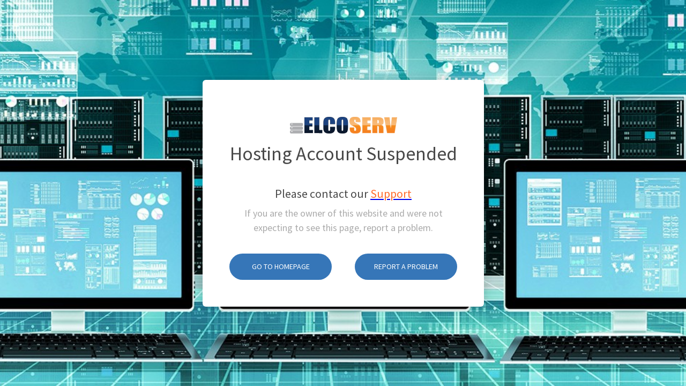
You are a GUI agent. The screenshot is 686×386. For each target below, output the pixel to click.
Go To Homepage (281, 253)
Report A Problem (406, 253)
